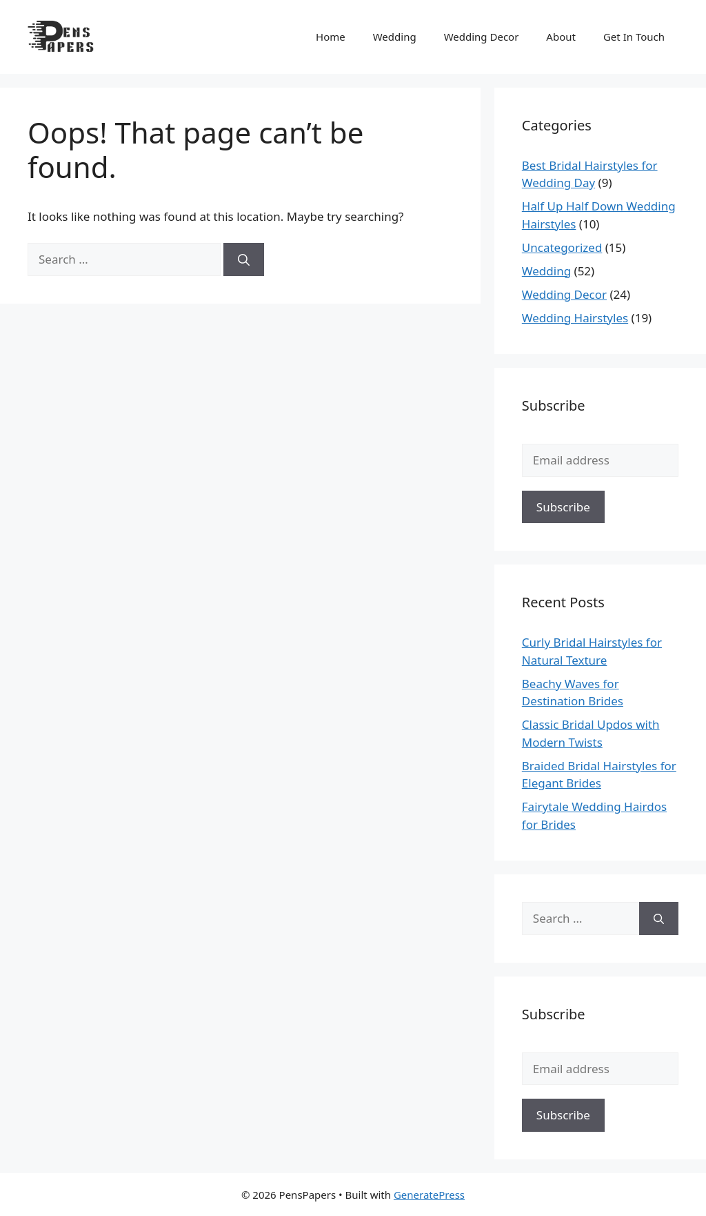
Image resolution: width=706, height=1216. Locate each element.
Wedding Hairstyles (575, 318)
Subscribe (563, 507)
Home (330, 36)
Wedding (394, 36)
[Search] (243, 259)
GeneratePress (429, 1195)
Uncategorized (562, 247)
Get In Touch (634, 36)
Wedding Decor (481, 36)
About (561, 36)
